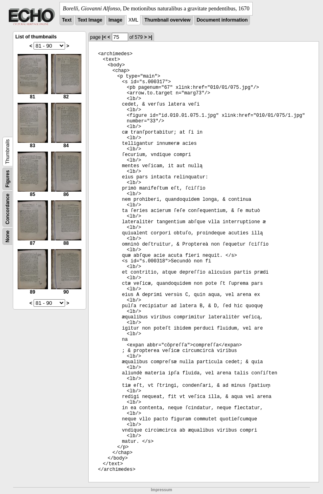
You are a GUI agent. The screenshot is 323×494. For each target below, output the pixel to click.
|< (104, 37)
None (7, 236)
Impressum (161, 490)
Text (66, 20)
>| (150, 37)
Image (116, 20)
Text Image (89, 20)
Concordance (7, 209)
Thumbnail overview (167, 20)
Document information (222, 20)
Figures (7, 178)
